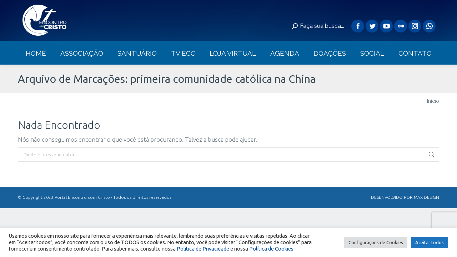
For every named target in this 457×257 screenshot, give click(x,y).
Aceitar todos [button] (429, 242)
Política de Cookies (271, 249)
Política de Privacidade (203, 249)
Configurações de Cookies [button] (375, 242)
